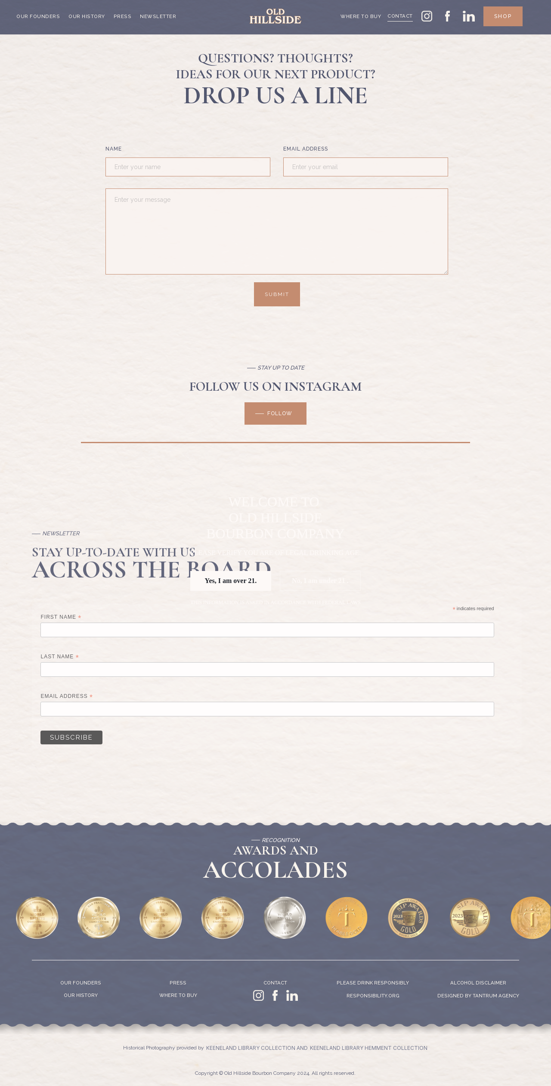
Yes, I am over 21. (231, 580)
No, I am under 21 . (320, 580)
